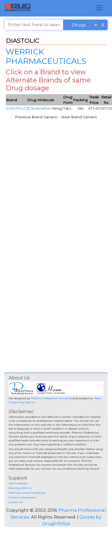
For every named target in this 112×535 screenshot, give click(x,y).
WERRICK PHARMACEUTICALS (46, 56)
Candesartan (39, 108)
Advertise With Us (20, 488)
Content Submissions (22, 497)
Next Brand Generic (79, 117)
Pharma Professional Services (50, 398)
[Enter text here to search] (33, 25)
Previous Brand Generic (36, 117)
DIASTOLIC (16, 108)
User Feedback (18, 483)
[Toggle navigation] (100, 7)
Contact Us (15, 502)
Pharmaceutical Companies (26, 492)
